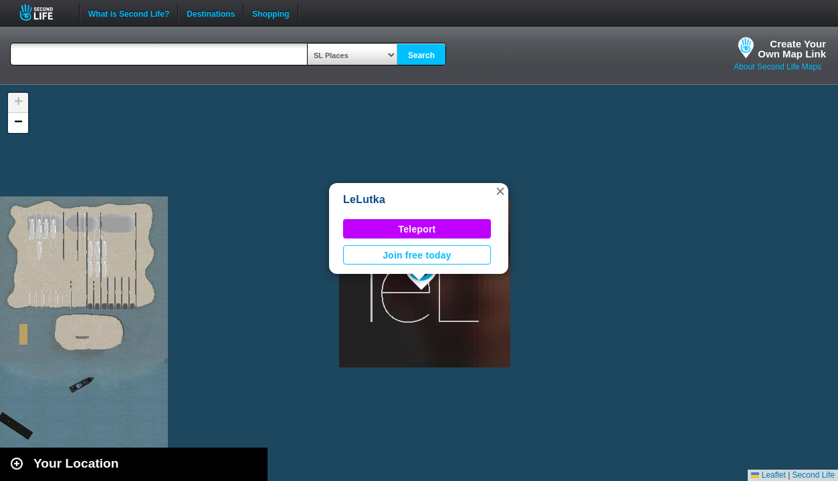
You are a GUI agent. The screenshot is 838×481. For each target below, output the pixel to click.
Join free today (417, 255)
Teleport (417, 229)
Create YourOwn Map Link (792, 48)
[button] (500, 191)
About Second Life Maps (777, 66)
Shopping (270, 12)
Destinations (211, 12)
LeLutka (364, 199)
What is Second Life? (128, 12)
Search (421, 55)
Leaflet (768, 475)
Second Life (44, 12)
